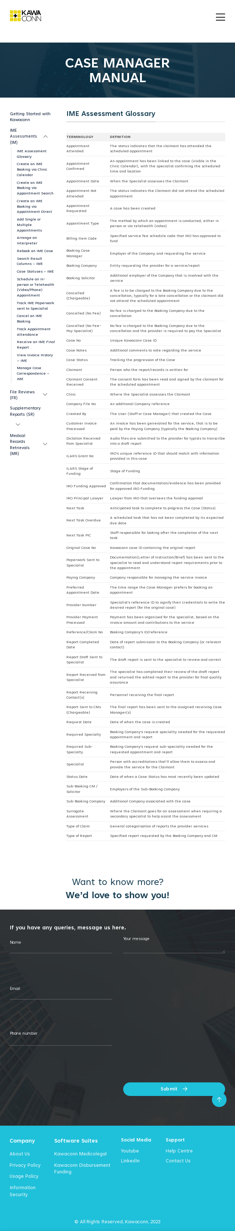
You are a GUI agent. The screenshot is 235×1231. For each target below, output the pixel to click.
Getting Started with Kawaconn (30, 116)
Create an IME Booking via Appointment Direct (34, 206)
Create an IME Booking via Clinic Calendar (32, 169)
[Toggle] (45, 136)
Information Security (23, 1190)
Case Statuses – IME (35, 271)
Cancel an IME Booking (29, 318)
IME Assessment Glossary (32, 154)
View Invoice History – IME (35, 358)
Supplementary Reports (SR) (25, 410)
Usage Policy (24, 1176)
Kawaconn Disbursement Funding (82, 1168)
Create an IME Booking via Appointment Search (35, 188)
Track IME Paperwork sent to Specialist (35, 306)
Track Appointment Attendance (34, 332)
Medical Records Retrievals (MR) (20, 444)
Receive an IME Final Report (36, 344)
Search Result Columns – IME (30, 261)
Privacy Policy (25, 1165)
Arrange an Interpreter (27, 240)
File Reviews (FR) (22, 394)
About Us (20, 1154)
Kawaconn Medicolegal (80, 1154)
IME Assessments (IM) (23, 136)
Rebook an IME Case (35, 250)
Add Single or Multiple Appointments (29, 225)
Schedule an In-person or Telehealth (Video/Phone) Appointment (35, 287)
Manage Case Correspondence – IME (33, 373)
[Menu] (220, 16)
